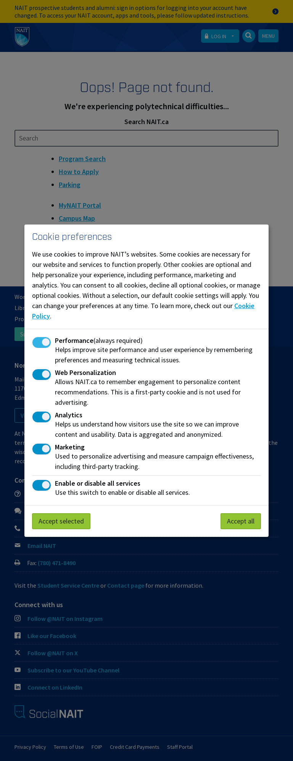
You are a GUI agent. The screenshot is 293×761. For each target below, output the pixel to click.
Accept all (240, 521)
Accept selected (61, 521)
